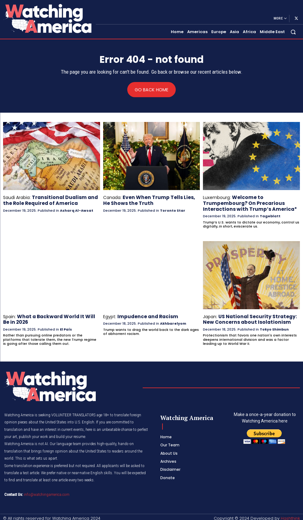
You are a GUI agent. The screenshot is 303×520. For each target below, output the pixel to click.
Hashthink (290, 515)
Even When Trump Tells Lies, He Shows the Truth (149, 200)
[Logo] (46, 18)
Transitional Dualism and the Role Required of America (47, 200)
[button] (293, 31)
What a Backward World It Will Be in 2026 (51, 317)
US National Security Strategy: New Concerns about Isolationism (246, 317)
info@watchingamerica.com (46, 491)
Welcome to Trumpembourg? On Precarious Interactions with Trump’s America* (245, 202)
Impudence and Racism (145, 314)
